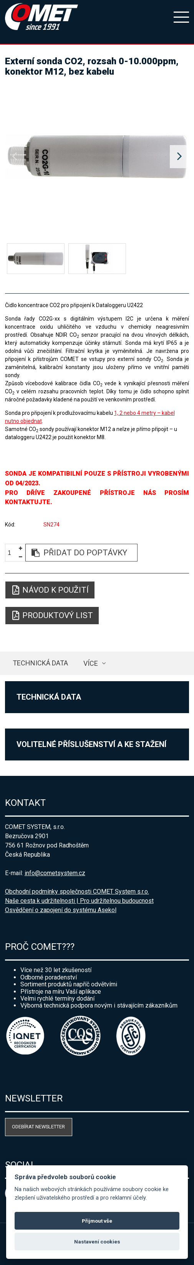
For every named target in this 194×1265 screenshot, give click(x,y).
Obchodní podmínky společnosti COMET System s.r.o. (77, 891)
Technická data (40, 663)
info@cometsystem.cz (55, 873)
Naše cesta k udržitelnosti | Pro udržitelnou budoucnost (79, 900)
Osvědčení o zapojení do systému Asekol (60, 910)
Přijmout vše (97, 1221)
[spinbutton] (12, 552)
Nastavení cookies (97, 1241)
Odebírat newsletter (38, 1127)
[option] (97, 156)
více (90, 663)
